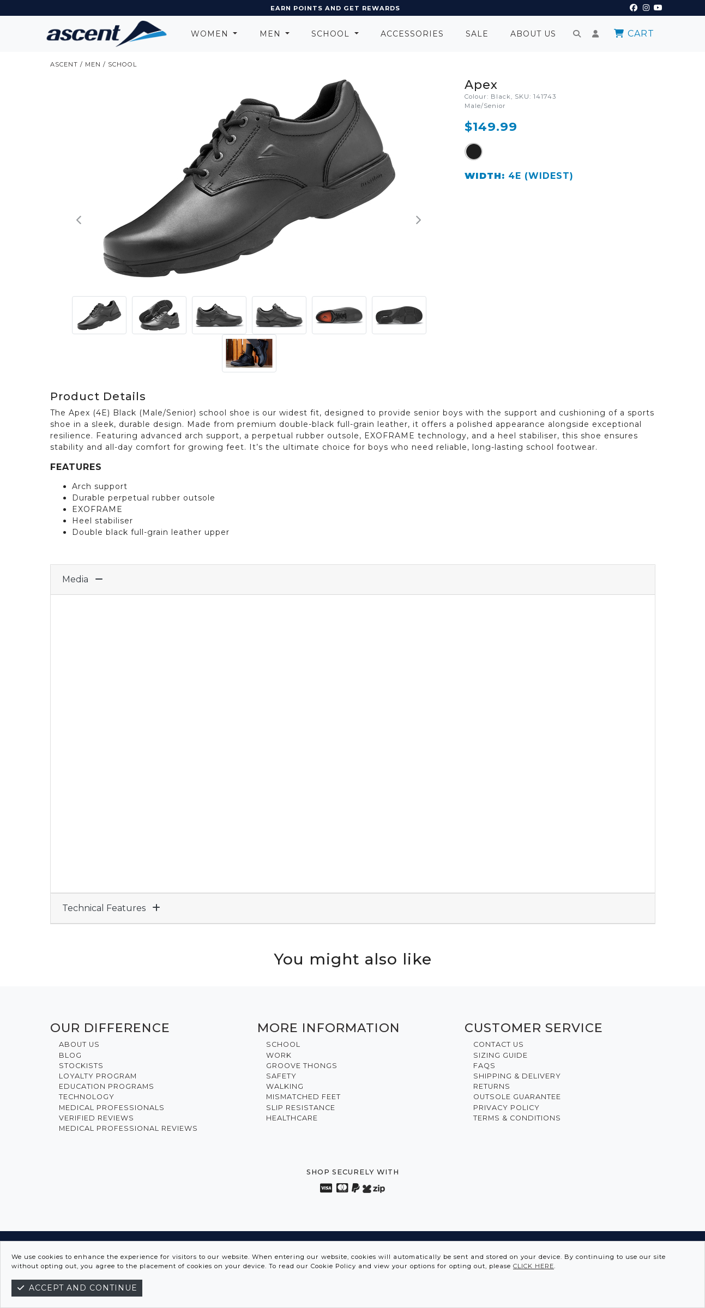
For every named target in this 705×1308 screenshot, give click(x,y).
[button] (80, 220)
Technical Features (111, 908)
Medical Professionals (112, 1108)
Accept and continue (76, 1288)
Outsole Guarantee (517, 1097)
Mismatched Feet (303, 1097)
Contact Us (498, 1044)
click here (533, 1266)
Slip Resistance (300, 1108)
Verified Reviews (96, 1118)
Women (211, 34)
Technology (87, 1097)
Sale (477, 34)
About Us (533, 34)
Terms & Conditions (517, 1118)
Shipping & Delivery (517, 1076)
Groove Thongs (302, 1066)
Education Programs (106, 1086)
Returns (491, 1086)
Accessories (412, 34)
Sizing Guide (500, 1055)
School (331, 34)
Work (279, 1055)
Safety (281, 1076)
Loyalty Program (98, 1076)
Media (82, 579)
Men (272, 34)
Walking (285, 1086)
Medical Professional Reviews (128, 1128)
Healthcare (292, 1118)
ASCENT (64, 64)
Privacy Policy (506, 1108)
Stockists (81, 1066)
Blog (70, 1055)
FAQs (484, 1066)
